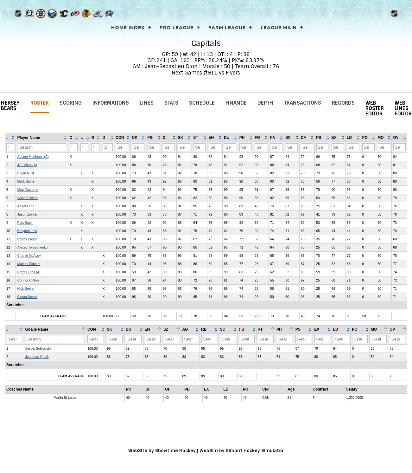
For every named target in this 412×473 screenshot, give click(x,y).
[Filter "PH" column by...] (245, 147)
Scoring (71, 103)
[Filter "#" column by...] (10, 147)
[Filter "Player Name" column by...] (42, 147)
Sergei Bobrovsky (38, 348)
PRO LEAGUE (176, 27)
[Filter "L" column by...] (84, 147)
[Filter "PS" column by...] (322, 147)
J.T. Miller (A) (27, 165)
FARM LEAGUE (227, 27)
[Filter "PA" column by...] (276, 147)
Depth (265, 103)
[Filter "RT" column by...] (266, 339)
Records (343, 103)
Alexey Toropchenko (32, 247)
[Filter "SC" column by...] (292, 147)
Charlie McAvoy (29, 255)
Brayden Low (27, 231)
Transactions (302, 103)
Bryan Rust (25, 173)
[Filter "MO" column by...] (384, 147)
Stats (171, 103)
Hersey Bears (10, 106)
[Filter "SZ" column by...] (172, 339)
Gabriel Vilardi (27, 198)
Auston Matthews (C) (33, 157)
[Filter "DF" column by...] (307, 147)
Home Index (128, 27)
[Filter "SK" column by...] (184, 147)
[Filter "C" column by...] (74, 147)
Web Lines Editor (403, 108)
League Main (279, 27)
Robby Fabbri (27, 239)
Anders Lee (26, 206)
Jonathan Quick (37, 357)
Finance (236, 103)
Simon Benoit (27, 297)
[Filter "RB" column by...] (209, 339)
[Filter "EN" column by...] (215, 147)
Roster (39, 103)
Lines (147, 103)
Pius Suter (25, 222)
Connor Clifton (28, 280)
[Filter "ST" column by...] (199, 147)
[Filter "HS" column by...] (247, 339)
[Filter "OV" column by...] (399, 147)
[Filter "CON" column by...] (122, 147)
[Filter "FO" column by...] (261, 147)
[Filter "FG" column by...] (154, 147)
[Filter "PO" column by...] (368, 147)
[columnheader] (10, 138)
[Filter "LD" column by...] (353, 147)
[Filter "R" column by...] (95, 147)
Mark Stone (26, 181)
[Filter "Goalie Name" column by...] (55, 339)
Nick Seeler (25, 288)
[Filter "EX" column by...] (338, 147)
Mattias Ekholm (28, 264)
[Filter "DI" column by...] (169, 147)
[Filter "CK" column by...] (138, 147)
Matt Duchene (27, 189)
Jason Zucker (27, 214)
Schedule (202, 103)
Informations (110, 103)
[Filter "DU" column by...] (230, 147)
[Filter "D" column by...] (108, 147)
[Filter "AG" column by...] (190, 339)
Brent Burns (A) (28, 272)
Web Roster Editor (374, 108)
